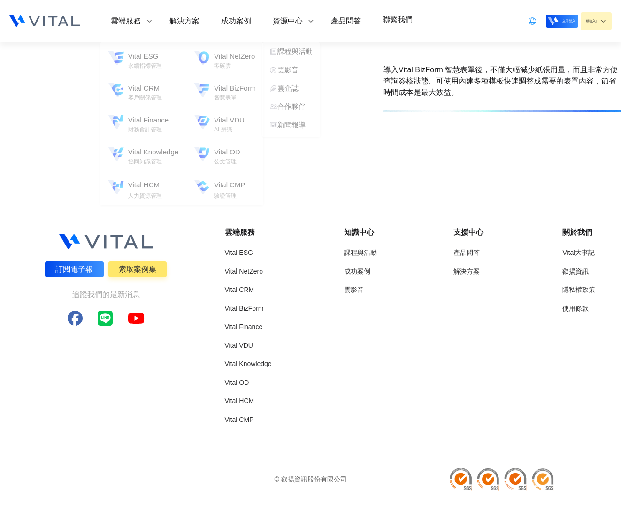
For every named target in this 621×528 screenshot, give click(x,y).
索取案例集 (139, 268)
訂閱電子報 (73, 268)
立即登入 (537, 20)
